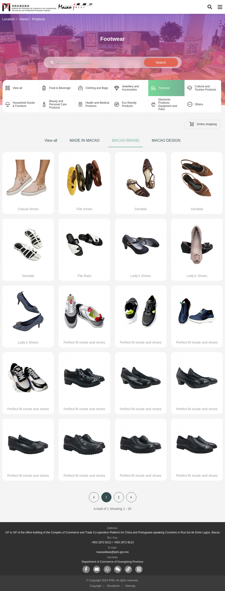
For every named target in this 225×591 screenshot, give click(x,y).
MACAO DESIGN (166, 140)
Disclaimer (113, 586)
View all (51, 140)
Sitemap (130, 586)
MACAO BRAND (125, 140)
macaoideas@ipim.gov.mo (112, 552)
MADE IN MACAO (84, 140)
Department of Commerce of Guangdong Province (112, 561)
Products (38, 19)
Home (24, 19)
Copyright (95, 586)
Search (161, 62)
